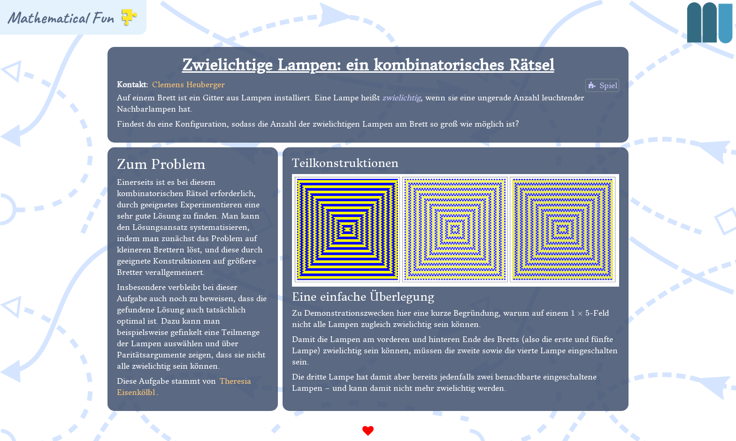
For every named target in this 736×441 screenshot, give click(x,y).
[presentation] (580, 313)
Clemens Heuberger (188, 84)
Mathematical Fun (72, 17)
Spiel (602, 85)
